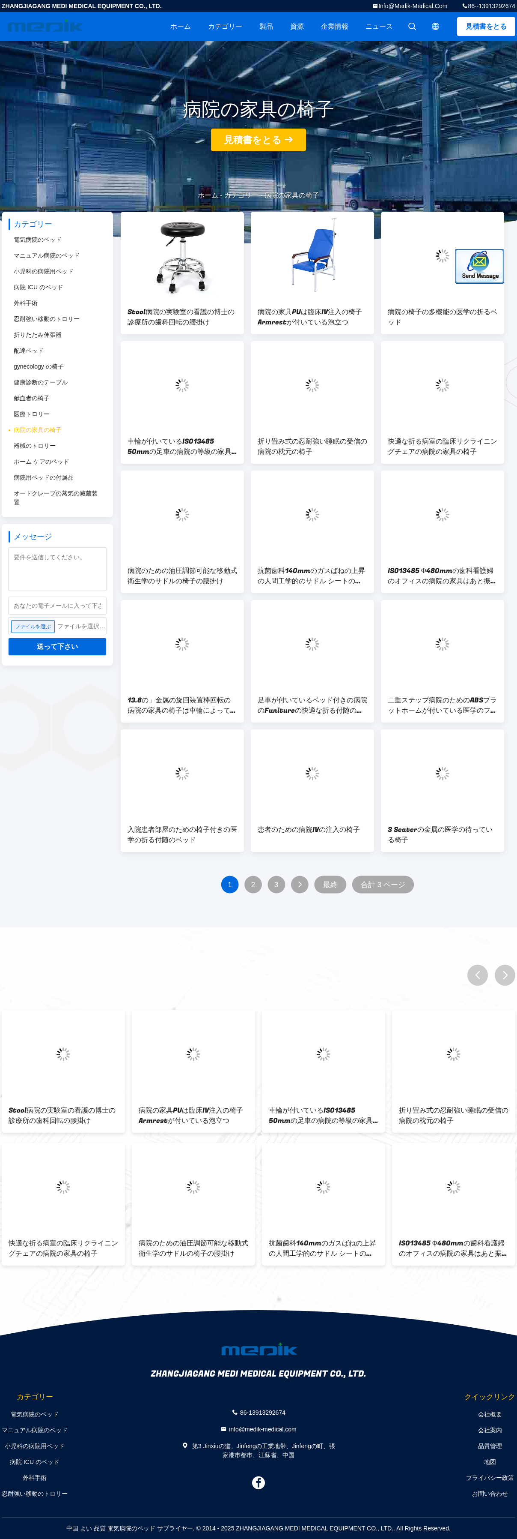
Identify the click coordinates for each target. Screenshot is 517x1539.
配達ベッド (29, 350)
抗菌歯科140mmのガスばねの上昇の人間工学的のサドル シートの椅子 (311, 576)
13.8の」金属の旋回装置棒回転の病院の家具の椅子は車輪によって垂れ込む (182, 705)
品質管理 (490, 1446)
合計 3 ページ (383, 885)
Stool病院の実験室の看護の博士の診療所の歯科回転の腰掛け (181, 317)
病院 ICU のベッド (38, 287)
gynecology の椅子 (39, 366)
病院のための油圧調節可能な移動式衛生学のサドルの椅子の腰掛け (182, 576)
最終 (330, 885)
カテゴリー (225, 26)
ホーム (180, 26)
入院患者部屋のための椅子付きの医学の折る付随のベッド (182, 835)
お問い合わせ (490, 1493)
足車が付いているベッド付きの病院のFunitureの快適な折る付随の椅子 (312, 705)
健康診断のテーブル (41, 382)
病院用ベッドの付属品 (44, 477)
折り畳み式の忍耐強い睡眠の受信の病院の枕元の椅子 (312, 446)
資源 (297, 26)
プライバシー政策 (490, 1477)
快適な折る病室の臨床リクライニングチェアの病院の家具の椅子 (442, 446)
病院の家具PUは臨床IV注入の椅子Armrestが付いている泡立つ (310, 317)
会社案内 (490, 1430)
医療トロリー (32, 414)
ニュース (379, 26)
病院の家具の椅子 (38, 429)
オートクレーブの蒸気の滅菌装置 (56, 498)
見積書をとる (486, 26)
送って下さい (57, 646)
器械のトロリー (35, 445)
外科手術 (26, 303)
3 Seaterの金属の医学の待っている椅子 (440, 835)
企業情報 (334, 26)
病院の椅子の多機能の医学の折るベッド (442, 317)
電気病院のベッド (38, 239)
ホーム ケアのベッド (41, 461)
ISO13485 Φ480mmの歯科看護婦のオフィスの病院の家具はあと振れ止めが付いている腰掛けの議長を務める (442, 576)
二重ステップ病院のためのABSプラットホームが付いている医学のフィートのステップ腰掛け (442, 705)
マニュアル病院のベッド (47, 255)
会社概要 (490, 1414)
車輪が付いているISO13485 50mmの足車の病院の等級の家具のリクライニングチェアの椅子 (180, 446)
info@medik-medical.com (412, 6)
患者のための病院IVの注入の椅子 (309, 830)
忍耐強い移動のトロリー (47, 318)
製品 (266, 26)
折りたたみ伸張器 (38, 334)
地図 (490, 1461)
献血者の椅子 (32, 398)
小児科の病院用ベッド (44, 271)
